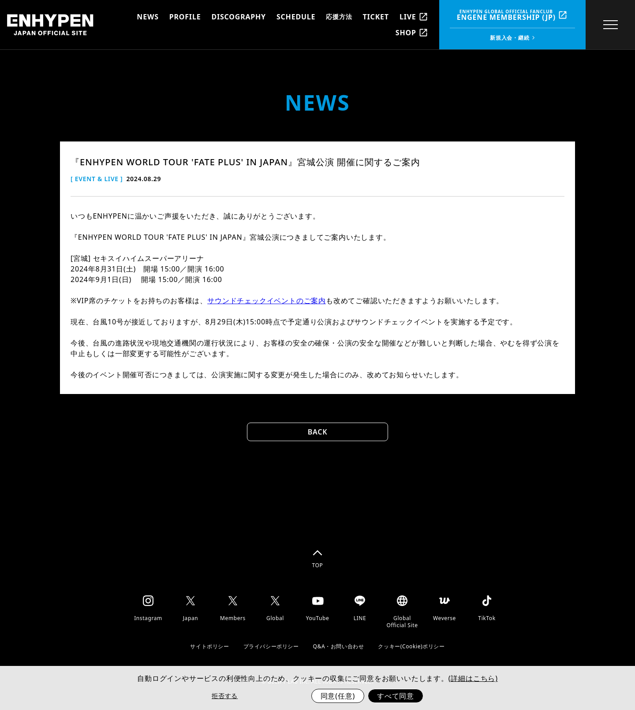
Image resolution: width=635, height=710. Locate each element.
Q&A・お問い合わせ (338, 646)
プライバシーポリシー (271, 646)
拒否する (225, 695)
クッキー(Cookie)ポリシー (411, 646)
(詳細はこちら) (473, 678)
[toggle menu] (610, 24)
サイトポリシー (209, 646)
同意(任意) (338, 696)
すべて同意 (395, 696)
